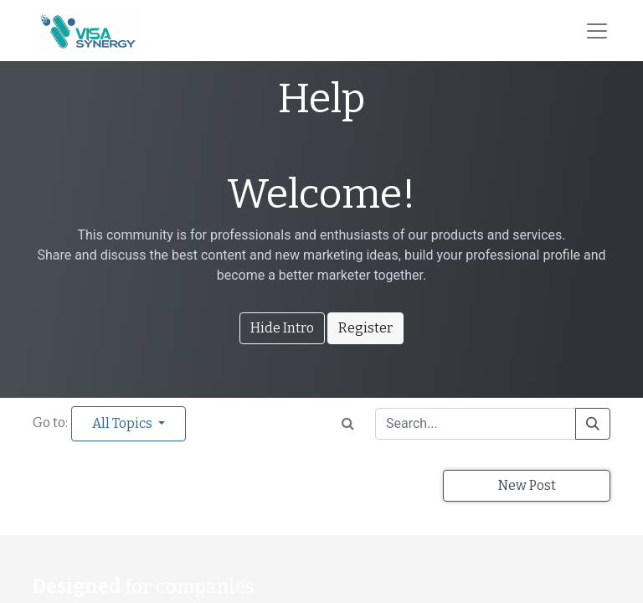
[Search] (592, 424)
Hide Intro (282, 328)
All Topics (123, 423)
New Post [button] (527, 485)
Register (365, 328)
